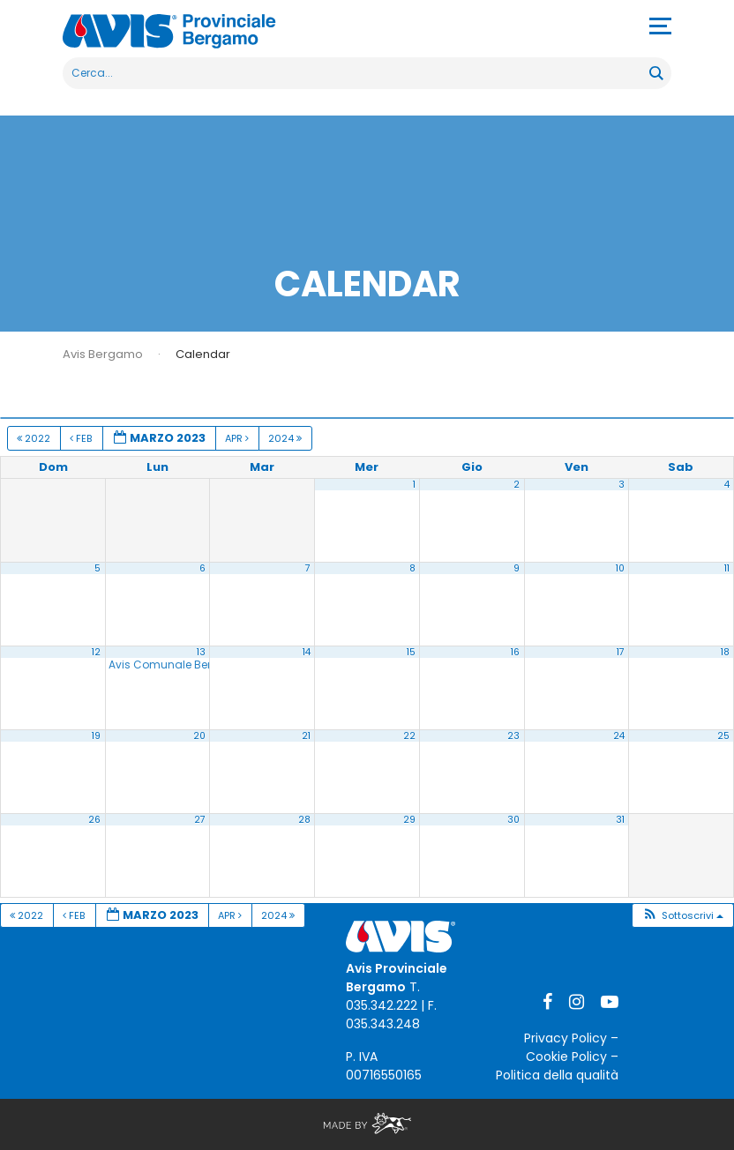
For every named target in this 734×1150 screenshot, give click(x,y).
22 (409, 736)
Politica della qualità (557, 1075)
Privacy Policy (565, 1038)
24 (619, 736)
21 (306, 736)
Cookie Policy (566, 1056)
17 (621, 652)
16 (515, 652)
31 (620, 819)
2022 (35, 438)
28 (304, 819)
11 (727, 568)
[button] (682, 916)
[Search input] (356, 73)
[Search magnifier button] (655, 73)
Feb (82, 438)
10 (620, 568)
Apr (238, 438)
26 (94, 819)
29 (409, 819)
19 (96, 736)
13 (201, 652)
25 (723, 736)
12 (96, 652)
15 (411, 652)
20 (199, 736)
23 (513, 736)
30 (513, 819)
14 (307, 652)
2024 (286, 438)
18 (725, 652)
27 (200, 819)
